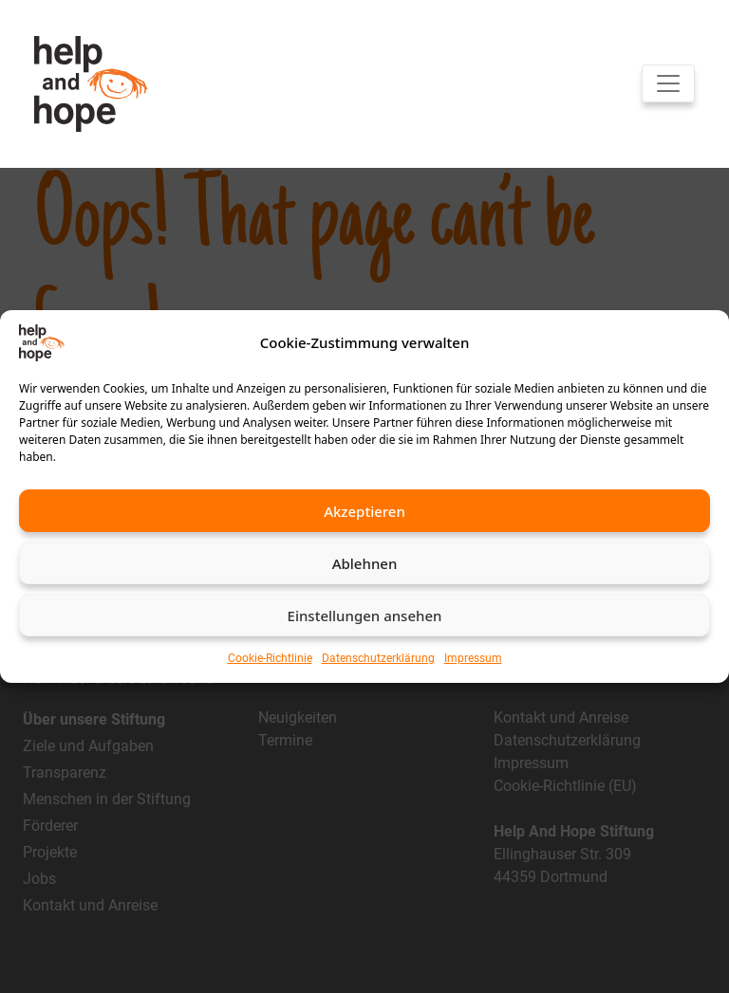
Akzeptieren (364, 511)
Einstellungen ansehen (365, 615)
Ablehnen (365, 563)
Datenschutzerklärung (378, 658)
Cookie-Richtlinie (270, 658)
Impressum (473, 658)
